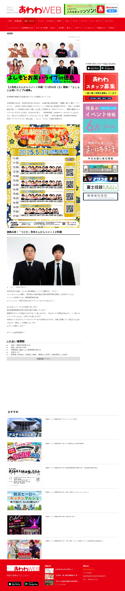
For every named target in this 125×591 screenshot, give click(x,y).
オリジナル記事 (42, 28)
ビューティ (109, 21)
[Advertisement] (43, 384)
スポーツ (78, 28)
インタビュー (89, 28)
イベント (41, 21)
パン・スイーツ (96, 21)
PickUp (111, 28)
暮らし (69, 28)
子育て (59, 21)
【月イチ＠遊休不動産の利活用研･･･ (67, 581)
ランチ (75, 21)
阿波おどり (101, 28)
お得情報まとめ (27, 28)
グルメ (67, 21)
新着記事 (18, 21)
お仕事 (61, 28)
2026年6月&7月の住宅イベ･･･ (65, 569)
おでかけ (50, 21)
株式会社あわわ (89, 569)
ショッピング (13, 28)
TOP (10, 21)
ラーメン (84, 21)
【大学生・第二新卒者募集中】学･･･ (67, 575)
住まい (53, 28)
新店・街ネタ (29, 21)
